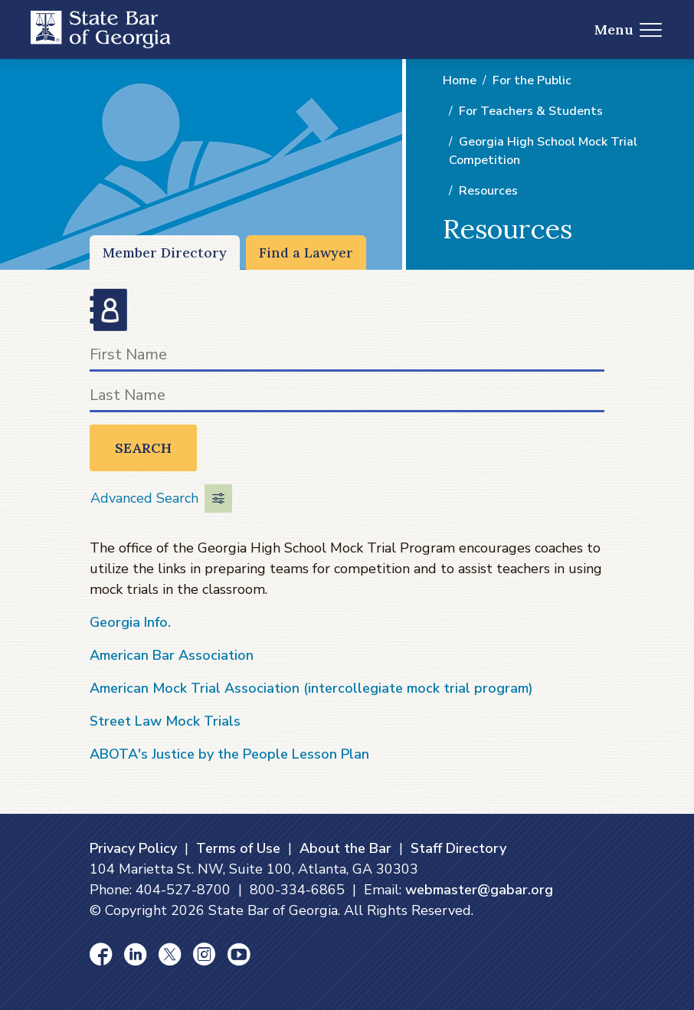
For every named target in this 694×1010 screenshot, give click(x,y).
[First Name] (347, 357)
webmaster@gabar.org (479, 889)
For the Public (532, 80)
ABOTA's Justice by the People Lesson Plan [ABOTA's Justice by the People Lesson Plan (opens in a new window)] (229, 754)
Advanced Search (161, 498)
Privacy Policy (133, 848)
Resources (488, 190)
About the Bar (345, 848)
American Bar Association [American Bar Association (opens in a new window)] (172, 655)
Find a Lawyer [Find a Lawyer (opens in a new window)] (306, 252)
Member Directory (165, 252)
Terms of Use (238, 848)
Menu (628, 29)
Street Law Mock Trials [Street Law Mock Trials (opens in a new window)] (165, 721)
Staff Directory (458, 848)
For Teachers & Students (531, 111)
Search (143, 448)
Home (459, 80)
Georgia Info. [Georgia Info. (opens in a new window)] (130, 622)
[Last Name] (347, 398)
